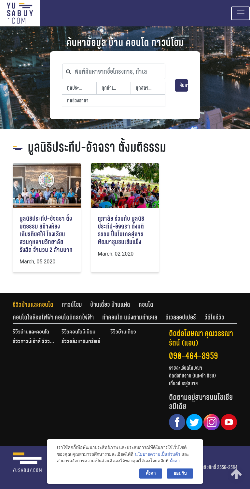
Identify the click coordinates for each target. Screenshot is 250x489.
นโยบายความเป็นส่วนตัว (157, 454)
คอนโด (146, 304)
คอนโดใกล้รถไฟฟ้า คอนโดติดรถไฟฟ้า (53, 317)
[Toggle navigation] (240, 13)
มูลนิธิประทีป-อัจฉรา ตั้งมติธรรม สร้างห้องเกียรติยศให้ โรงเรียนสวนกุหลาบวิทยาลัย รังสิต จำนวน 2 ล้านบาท (46, 234)
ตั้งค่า (175, 460)
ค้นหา (183, 85)
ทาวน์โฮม (72, 304)
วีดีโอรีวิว (214, 317)
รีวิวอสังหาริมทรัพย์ (81, 341)
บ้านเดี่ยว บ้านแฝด (110, 304)
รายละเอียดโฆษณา (185, 368)
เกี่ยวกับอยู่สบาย (183, 383)
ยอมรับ (180, 473)
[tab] (37, 304)
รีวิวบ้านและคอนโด (33, 304)
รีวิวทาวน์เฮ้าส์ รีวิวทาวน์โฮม (34, 341)
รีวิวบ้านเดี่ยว (123, 332)
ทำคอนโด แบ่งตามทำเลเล (129, 317)
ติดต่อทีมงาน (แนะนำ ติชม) (192, 375)
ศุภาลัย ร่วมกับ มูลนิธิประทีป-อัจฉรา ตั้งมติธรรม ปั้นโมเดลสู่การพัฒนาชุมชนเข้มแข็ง (121, 230)
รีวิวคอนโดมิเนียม (78, 332)
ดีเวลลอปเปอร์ (180, 317)
